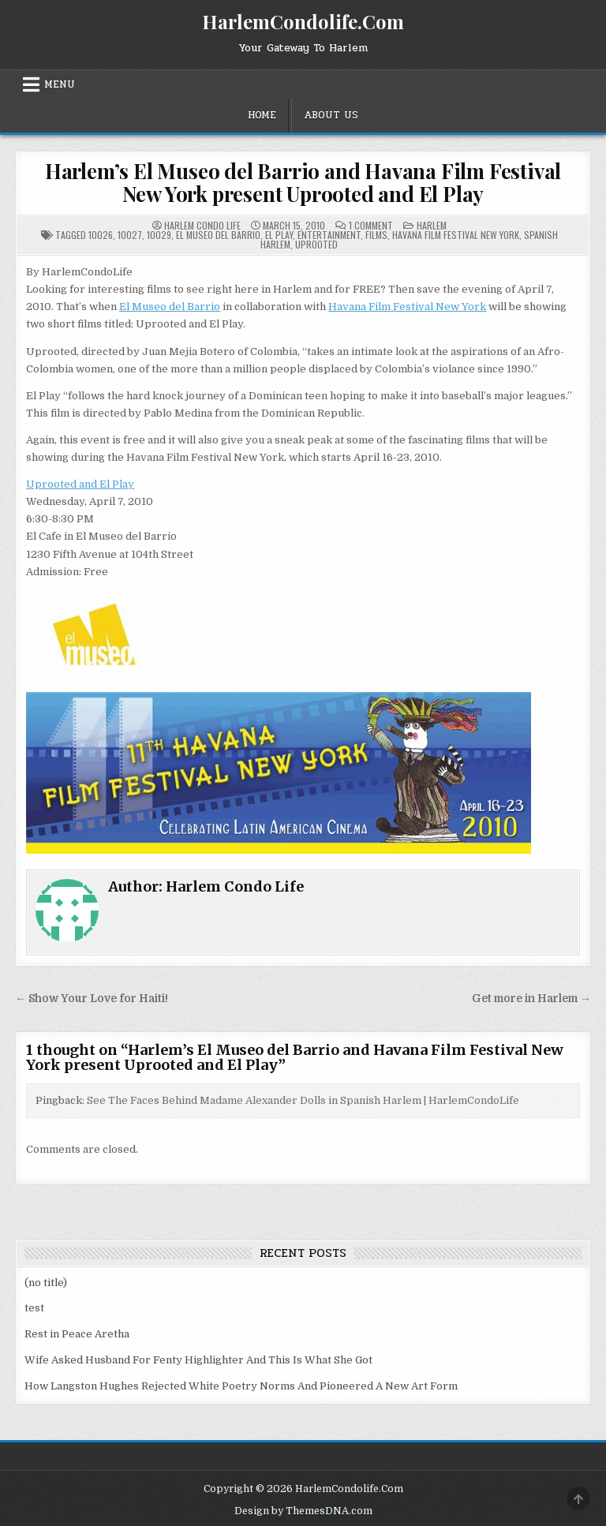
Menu (59, 84)
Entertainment (329, 234)
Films (376, 234)
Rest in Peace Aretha (76, 1334)
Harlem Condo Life (202, 225)
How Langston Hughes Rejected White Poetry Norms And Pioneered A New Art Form (241, 1386)
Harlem (432, 225)
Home (262, 115)
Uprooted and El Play (80, 484)
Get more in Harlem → (531, 998)
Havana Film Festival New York (455, 234)
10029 (159, 234)
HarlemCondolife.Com (303, 21)
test (34, 1308)
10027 (130, 234)
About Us (331, 115)
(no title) (45, 1282)
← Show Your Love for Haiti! (91, 998)
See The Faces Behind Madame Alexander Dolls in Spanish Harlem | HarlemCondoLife (303, 1100)
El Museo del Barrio (218, 234)
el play (279, 234)
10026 (100, 234)
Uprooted (316, 244)
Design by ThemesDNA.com (303, 1511)
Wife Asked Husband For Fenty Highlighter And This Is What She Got (198, 1360)
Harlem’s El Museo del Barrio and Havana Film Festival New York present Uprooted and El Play (303, 182)
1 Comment (371, 225)
